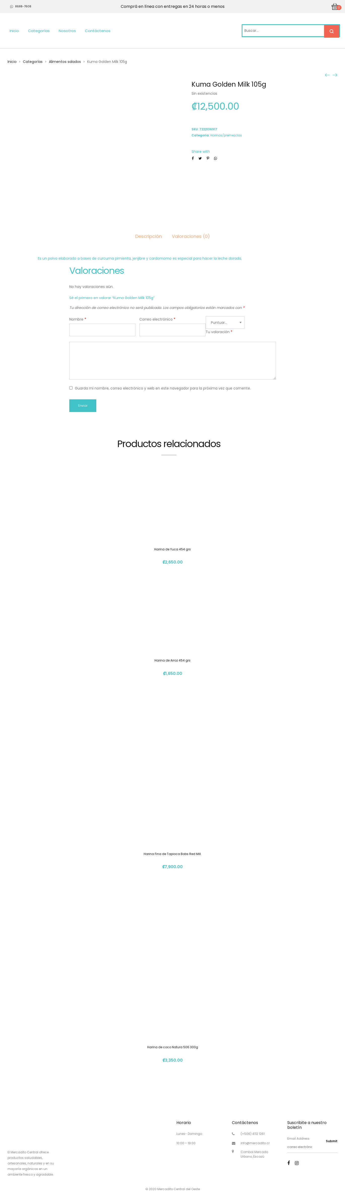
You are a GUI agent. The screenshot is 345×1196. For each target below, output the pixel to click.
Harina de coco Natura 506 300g (172, 1047)
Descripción (148, 236)
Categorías (39, 30)
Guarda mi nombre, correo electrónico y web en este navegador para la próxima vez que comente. (163, 388)
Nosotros (67, 30)
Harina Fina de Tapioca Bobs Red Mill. (173, 854)
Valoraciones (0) (191, 236)
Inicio (14, 30)
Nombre (77, 319)
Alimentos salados (65, 61)
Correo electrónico (157, 319)
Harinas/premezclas (226, 135)
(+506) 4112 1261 (253, 1134)
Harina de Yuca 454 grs (172, 549)
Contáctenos (97, 30)
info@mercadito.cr (255, 1143)
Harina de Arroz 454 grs (172, 660)
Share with (201, 151)
